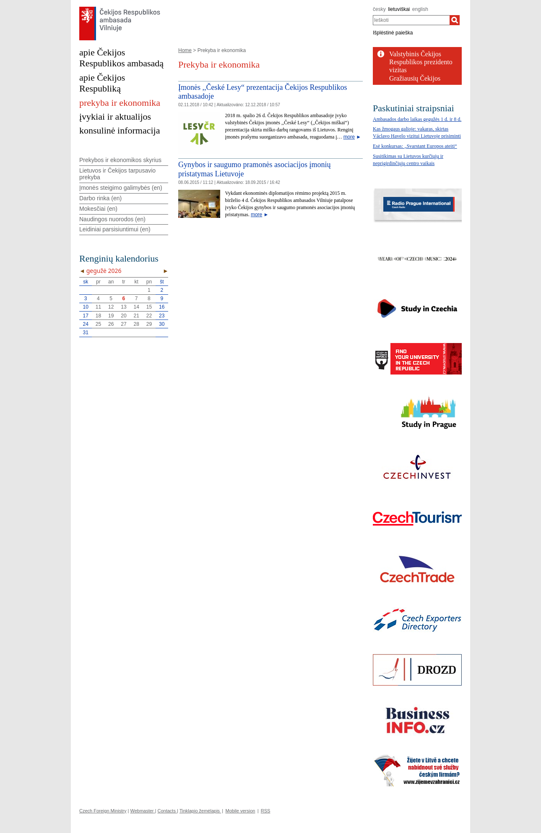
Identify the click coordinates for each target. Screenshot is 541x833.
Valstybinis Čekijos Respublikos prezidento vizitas (421, 61)
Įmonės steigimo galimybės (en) (120, 187)
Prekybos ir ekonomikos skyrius (120, 160)
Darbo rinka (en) (100, 198)
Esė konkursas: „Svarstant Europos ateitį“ (415, 146)
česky (379, 9)
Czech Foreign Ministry (102, 810)
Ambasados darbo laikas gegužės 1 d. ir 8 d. (417, 119)
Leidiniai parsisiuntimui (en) (115, 229)
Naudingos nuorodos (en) (112, 219)
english (420, 9)
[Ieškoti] (455, 20)
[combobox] (411, 20)
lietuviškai (399, 9)
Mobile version (240, 810)
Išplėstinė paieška (393, 32)
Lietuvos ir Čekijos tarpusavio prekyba (117, 174)
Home (185, 50)
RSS (265, 810)
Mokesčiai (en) (98, 208)
